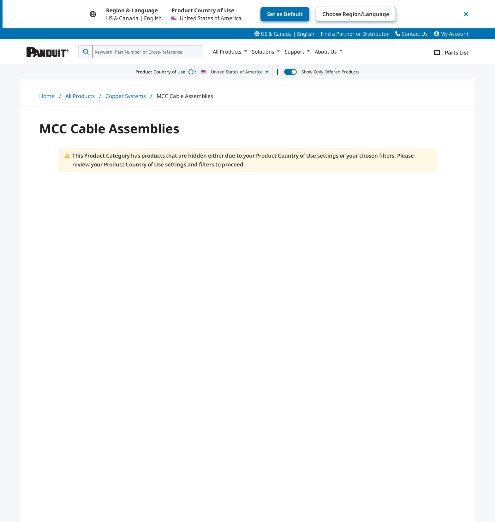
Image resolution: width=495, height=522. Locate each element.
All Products (80, 96)
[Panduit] (48, 50)
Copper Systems (125, 96)
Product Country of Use (165, 71)
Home (47, 96)
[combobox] (147, 51)
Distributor (375, 33)
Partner (345, 33)
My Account (451, 33)
